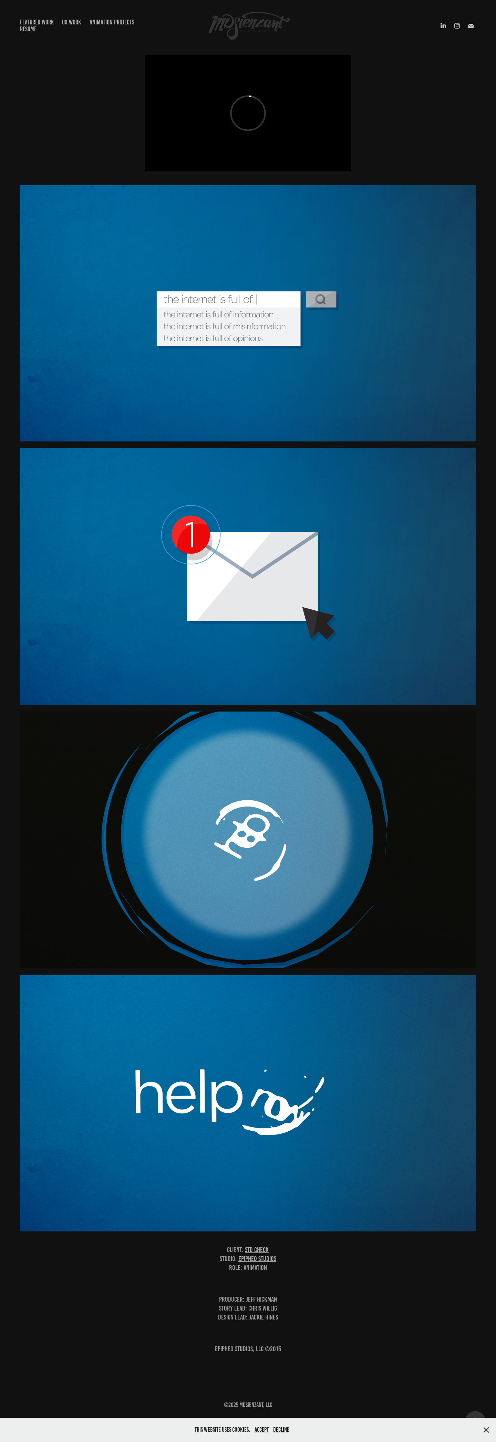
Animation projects (112, 22)
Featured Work (37, 22)
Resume (28, 29)
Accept (262, 1429)
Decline (281, 1429)
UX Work (71, 22)
